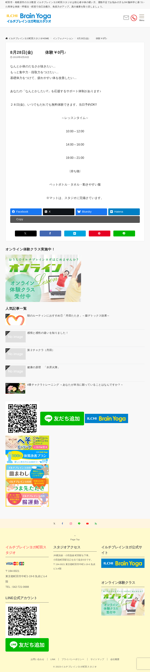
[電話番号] (134, 18)
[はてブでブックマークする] (75, 233)
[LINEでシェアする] (124, 233)
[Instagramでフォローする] (71, 523)
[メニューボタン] (142, 18)
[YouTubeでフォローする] (87, 523)
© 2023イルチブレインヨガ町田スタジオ (75, 666)
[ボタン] (126, 19)
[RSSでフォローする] (96, 523)
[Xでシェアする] (25, 233)
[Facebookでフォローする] (62, 523)
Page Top (75, 537)
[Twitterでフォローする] (54, 523)
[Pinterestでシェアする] (99, 233)
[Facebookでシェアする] (50, 233)
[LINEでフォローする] (79, 523)
